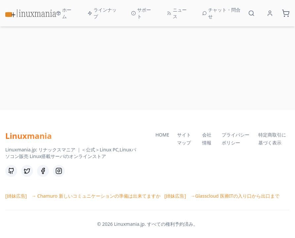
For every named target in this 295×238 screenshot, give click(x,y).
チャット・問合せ (221, 13)
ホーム (63, 13)
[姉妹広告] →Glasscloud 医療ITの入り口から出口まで (222, 196)
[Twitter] (27, 171)
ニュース (177, 13)
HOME (162, 135)
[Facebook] (43, 171)
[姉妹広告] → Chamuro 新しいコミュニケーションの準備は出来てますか (83, 196)
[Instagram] (59, 171)
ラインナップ (102, 13)
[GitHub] (11, 171)
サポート (141, 13)
